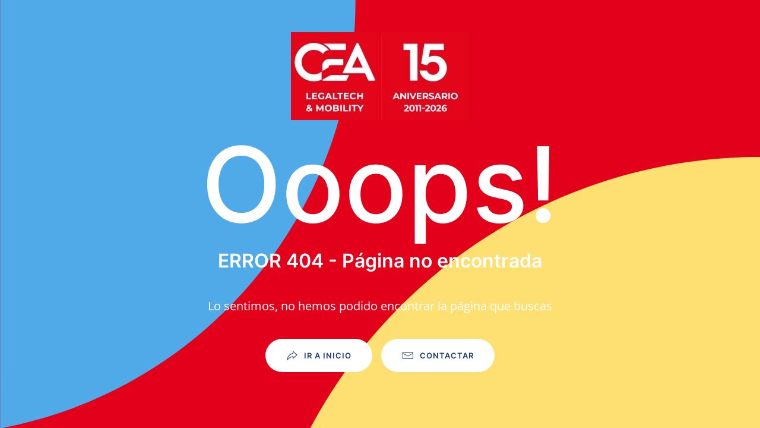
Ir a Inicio (319, 355)
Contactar (438, 355)
